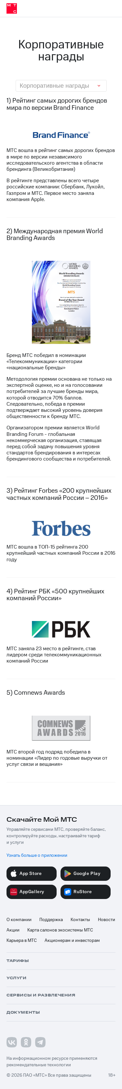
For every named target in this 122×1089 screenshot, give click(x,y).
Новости (106, 920)
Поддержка (51, 920)
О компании (19, 920)
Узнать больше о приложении (37, 855)
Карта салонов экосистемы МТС (60, 930)
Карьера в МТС (22, 940)
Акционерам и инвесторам (72, 940)
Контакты (80, 920)
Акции (13, 930)
